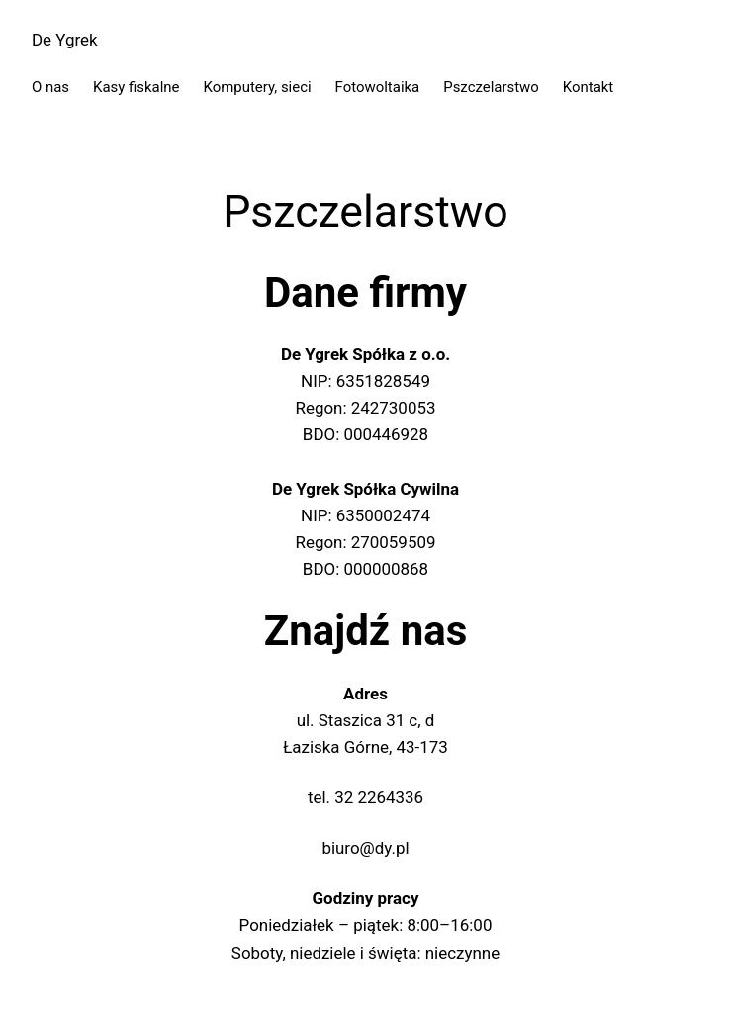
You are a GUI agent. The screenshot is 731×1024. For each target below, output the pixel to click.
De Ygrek (65, 39)
